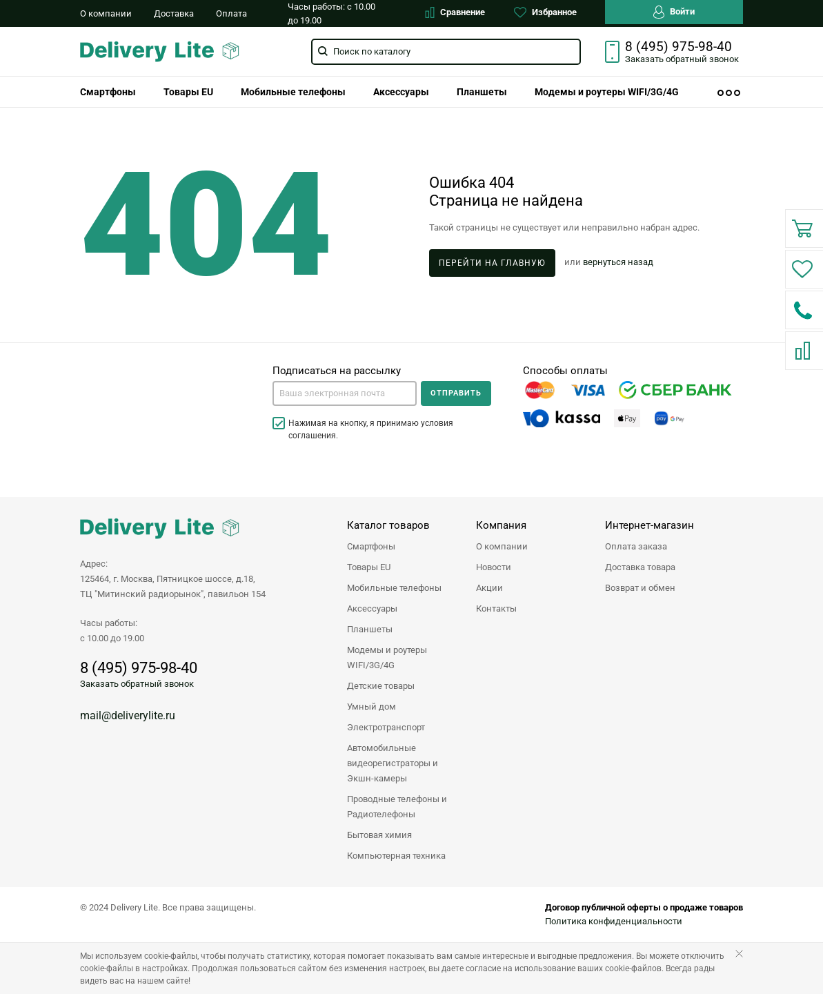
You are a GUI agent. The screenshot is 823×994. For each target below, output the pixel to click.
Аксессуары (401, 91)
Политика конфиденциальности (613, 921)
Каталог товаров (388, 525)
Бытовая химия (379, 835)
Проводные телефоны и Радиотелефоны (397, 806)
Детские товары (381, 686)
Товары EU (188, 91)
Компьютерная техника (396, 855)
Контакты (496, 608)
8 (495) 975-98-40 (678, 47)
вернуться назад (618, 262)
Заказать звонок (682, 59)
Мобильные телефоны (293, 91)
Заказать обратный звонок (137, 684)
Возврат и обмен (640, 588)
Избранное (545, 12)
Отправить (456, 393)
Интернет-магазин (649, 525)
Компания (501, 525)
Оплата (231, 13)
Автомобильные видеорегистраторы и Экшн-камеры (392, 763)
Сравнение (455, 12)
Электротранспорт (386, 727)
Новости (493, 567)
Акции (489, 588)
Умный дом (371, 706)
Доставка (174, 13)
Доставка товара (640, 567)
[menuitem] (108, 92)
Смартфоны (108, 91)
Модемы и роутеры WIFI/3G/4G (607, 91)
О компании (106, 13)
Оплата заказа (636, 546)
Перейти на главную (492, 263)
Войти (674, 12)
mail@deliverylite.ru (127, 715)
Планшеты (482, 91)
